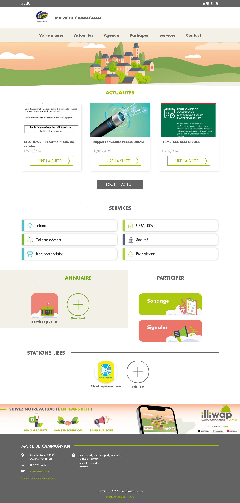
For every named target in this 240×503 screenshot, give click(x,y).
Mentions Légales (115, 496)
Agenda (111, 35)
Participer (139, 35)
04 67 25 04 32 (37, 465)
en (212, 3)
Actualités (83, 35)
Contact (193, 35)
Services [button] (167, 35)
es (217, 3)
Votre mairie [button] (51, 35)
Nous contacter (39, 471)
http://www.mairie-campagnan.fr (38, 477)
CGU (131, 496)
